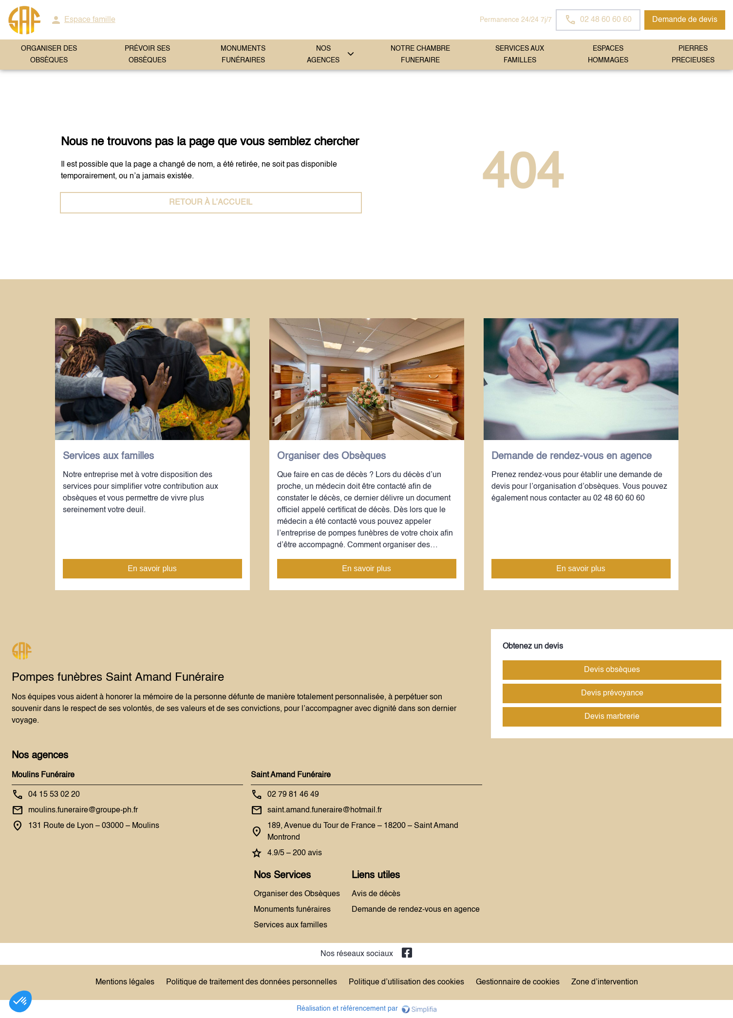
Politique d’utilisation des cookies (406, 982)
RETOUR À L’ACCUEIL (210, 203)
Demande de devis (684, 20)
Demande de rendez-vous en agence (416, 910)
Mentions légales (124, 982)
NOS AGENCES (323, 54)
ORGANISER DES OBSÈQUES (49, 54)
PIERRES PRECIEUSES (693, 54)
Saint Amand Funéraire (291, 775)
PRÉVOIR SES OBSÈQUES (147, 54)
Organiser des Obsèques (297, 894)
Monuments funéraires (243, 54)
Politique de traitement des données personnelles (251, 982)
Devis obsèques (612, 670)
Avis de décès (376, 894)
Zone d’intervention (604, 982)
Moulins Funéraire (43, 775)
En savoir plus (152, 568)
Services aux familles (290, 925)
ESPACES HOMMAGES (608, 54)
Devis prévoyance (612, 693)
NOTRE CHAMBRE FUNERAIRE (420, 54)
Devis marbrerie (611, 717)
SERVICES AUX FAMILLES (519, 54)
